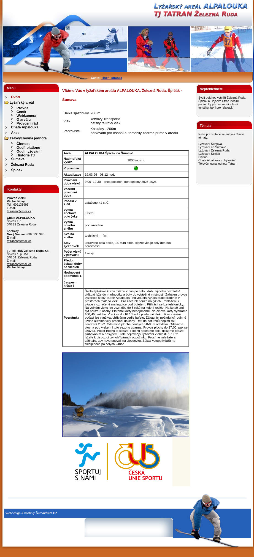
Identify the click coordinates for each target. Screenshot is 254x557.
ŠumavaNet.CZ (46, 513)
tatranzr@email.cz (19, 211)
